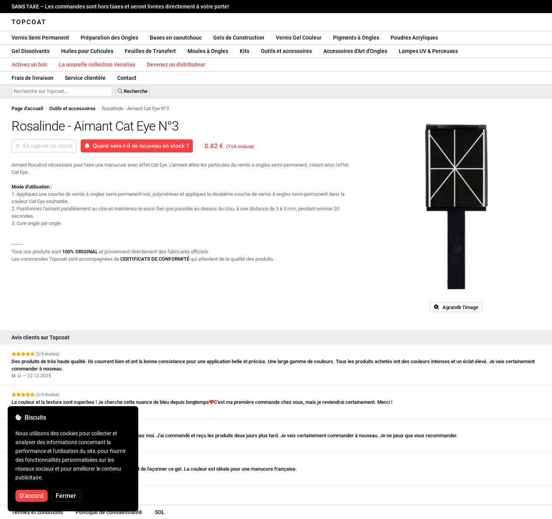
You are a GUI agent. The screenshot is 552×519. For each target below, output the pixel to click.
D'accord (31, 495)
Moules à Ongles (207, 51)
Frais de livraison (32, 78)
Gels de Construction (238, 38)
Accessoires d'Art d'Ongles (355, 51)
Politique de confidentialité (109, 512)
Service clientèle (85, 78)
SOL (160, 512)
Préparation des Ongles (109, 38)
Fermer (66, 495)
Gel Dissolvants (31, 51)
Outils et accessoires (286, 51)
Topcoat (29, 22)
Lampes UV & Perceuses (428, 51)
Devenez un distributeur (176, 64)
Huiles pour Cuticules (87, 51)
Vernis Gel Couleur (299, 38)
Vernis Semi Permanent (40, 38)
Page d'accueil (27, 108)
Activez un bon (29, 64)
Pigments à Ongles (356, 38)
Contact (126, 78)
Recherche (133, 91)
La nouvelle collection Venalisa (97, 64)
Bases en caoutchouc (176, 38)
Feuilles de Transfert (150, 51)
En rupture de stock (44, 145)
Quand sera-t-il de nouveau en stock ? (137, 145)
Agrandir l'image (456, 307)
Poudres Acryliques (414, 38)
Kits (244, 51)
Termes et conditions (37, 512)
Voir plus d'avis (31, 492)
